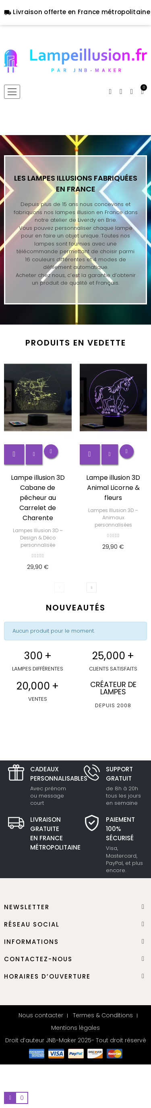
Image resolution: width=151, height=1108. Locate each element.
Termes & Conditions (103, 1015)
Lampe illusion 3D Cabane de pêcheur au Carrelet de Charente (38, 498)
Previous (59, 587)
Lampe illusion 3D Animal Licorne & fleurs (113, 487)
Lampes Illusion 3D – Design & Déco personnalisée (38, 537)
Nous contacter (41, 1015)
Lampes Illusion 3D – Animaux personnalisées (113, 517)
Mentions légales (75, 1028)
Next (92, 587)
